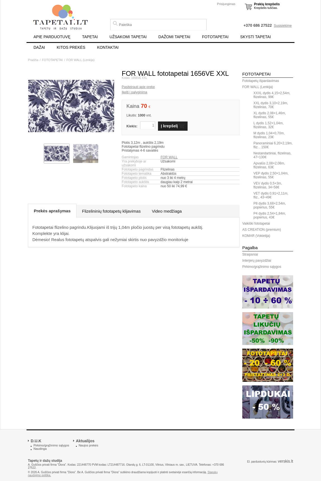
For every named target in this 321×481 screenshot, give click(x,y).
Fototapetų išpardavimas (260, 81)
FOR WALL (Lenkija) (80, 60)
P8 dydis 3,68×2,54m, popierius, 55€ (269, 205)
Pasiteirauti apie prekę (138, 87)
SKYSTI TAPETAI (255, 37)
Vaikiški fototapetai (256, 223)
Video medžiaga (167, 211)
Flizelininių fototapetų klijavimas (111, 211)
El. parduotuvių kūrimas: (262, 461)
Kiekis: (131, 126)
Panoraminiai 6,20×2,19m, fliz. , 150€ (273, 145)
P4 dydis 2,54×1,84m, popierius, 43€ (269, 215)
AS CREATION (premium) (261, 230)
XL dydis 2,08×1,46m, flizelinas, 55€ (269, 115)
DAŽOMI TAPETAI (174, 37)
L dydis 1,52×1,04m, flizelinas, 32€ (268, 125)
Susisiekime (283, 26)
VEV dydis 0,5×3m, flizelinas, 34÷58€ (267, 185)
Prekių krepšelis (267, 4)
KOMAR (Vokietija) (256, 236)
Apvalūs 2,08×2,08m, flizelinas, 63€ (269, 165)
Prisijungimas (226, 4)
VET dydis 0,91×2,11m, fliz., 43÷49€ (270, 195)
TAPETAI (90, 37)
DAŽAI (39, 47)
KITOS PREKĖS (71, 47)
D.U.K (36, 441)
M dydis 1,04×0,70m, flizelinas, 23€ (269, 135)
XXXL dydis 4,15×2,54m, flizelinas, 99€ (271, 95)
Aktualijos (85, 441)
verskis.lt (285, 461)
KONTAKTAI (108, 47)
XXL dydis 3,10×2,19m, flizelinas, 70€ (270, 105)
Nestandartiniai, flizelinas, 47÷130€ (272, 155)
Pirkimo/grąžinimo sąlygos (261, 267)
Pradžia (33, 60)
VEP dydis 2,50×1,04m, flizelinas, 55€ (271, 175)
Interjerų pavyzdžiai (256, 261)
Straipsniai (250, 254)
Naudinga (40, 448)
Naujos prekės (88, 445)
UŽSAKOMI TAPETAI (128, 37)
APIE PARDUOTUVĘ (51, 37)
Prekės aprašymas (52, 210)
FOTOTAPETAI (215, 37)
